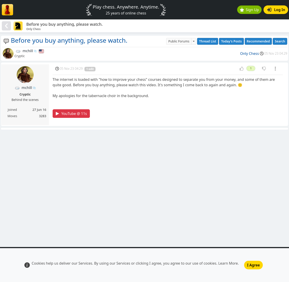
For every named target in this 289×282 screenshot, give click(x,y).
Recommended (258, 41)
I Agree (253, 265)
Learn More (228, 263)
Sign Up (249, 9)
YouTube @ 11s (71, 113)
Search (280, 41)
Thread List (207, 41)
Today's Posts (231, 41)
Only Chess (249, 53)
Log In (276, 9)
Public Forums (178, 41)
